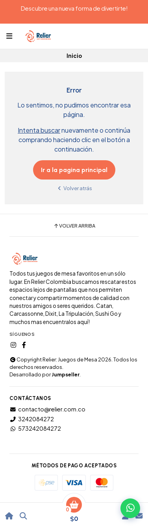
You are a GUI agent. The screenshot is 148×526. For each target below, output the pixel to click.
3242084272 (31, 419)
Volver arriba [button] (74, 226)
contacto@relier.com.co (47, 409)
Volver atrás (74, 188)
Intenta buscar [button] (39, 130)
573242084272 (35, 428)
